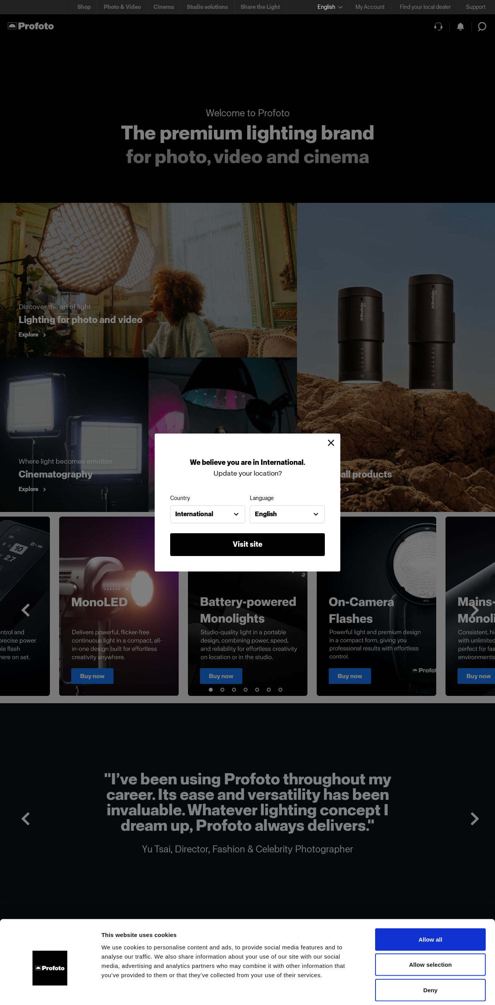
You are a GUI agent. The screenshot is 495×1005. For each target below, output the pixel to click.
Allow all (430, 903)
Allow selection (430, 929)
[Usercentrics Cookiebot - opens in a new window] (50, 990)
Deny (430, 954)
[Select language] (330, 7)
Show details (406, 989)
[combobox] (207, 514)
